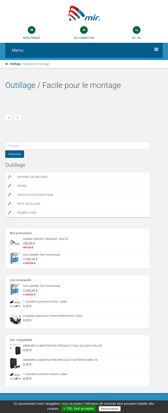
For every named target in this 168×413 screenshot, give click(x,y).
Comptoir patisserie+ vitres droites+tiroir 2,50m (52, 315)
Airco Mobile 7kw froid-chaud (41, 254)
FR (133, 38)
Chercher (14, 154)
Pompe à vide (21, 212)
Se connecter (84, 38)
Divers (16, 185)
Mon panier (31, 38)
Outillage (20, 85)
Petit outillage (22, 203)
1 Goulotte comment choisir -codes (45, 301)
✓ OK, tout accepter (78, 408)
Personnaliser (110, 408)
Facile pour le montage (29, 194)
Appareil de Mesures (26, 176)
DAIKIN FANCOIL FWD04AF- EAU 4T (45, 239)
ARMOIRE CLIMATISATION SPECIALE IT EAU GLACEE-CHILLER (62, 345)
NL (139, 38)
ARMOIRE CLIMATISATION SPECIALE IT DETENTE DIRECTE (60, 359)
